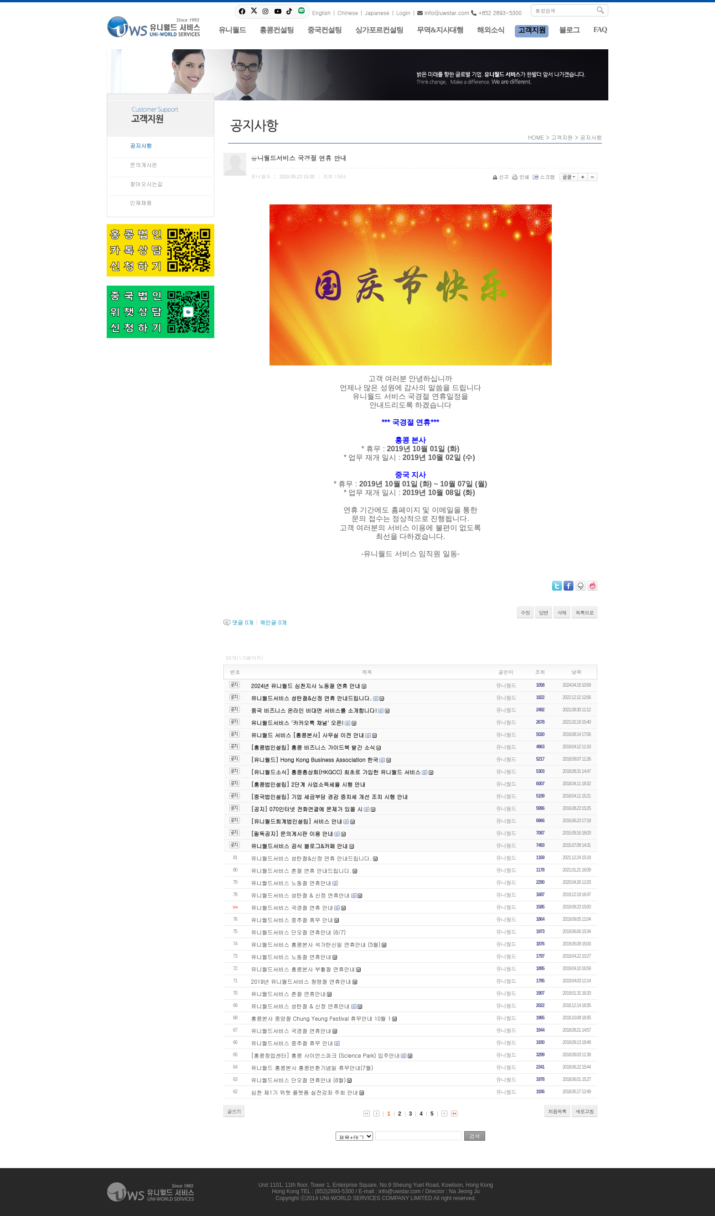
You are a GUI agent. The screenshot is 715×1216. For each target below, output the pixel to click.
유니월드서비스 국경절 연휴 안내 (292, 907)
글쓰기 (234, 1111)
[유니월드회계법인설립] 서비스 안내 (296, 821)
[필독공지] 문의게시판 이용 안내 (292, 833)
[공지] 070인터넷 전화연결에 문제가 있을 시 (307, 809)
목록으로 (584, 612)
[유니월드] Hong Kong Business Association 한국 (314, 759)
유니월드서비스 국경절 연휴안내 (291, 1030)
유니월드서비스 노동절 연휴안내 (291, 883)
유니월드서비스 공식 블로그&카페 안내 (299, 846)
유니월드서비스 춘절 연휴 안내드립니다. (301, 870)
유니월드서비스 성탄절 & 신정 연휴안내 (300, 895)
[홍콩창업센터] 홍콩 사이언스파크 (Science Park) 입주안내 (325, 1055)
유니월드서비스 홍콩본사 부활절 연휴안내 (303, 969)
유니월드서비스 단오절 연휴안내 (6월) (298, 1080)
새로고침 (584, 1111)
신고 (501, 176)
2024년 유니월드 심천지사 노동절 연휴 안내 (306, 685)
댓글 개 (243, 622)
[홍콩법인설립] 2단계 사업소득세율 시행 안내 (308, 784)
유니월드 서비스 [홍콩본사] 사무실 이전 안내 (307, 735)
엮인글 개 (273, 622)
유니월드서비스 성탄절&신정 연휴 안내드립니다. (311, 698)
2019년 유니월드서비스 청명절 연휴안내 (301, 981)
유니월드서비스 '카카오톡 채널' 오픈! (297, 722)
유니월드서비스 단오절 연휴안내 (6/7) (298, 932)
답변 (543, 612)
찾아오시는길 (146, 184)
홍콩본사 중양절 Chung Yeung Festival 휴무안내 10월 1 (321, 1018)
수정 (525, 612)
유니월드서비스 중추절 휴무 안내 (292, 920)
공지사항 (141, 145)
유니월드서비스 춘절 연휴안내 (288, 993)
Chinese (347, 12)
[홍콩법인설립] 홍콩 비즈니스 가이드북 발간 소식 (313, 747)
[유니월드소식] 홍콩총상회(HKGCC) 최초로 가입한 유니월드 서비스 (336, 772)
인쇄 (521, 176)
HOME (536, 137)
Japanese (377, 12)
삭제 (561, 612)
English (321, 12)
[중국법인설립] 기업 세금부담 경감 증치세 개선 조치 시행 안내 (329, 796)
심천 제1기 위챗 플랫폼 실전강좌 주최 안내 (304, 1092)
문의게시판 (143, 164)
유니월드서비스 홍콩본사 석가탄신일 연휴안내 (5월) (316, 944)
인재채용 (141, 202)
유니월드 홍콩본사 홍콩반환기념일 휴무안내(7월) (312, 1067)
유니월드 (506, 685)
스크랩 (544, 176)
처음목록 (557, 1111)
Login (403, 12)
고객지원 (562, 137)
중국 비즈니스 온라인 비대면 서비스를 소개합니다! (314, 710)
